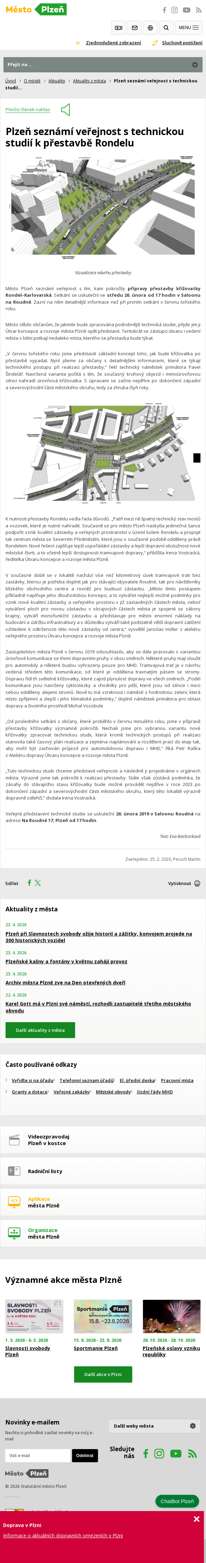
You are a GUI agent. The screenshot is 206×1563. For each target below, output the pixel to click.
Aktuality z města (89, 81)
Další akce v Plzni (103, 1374)
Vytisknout (179, 883)
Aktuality (56, 81)
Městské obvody (113, 1092)
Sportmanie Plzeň (96, 1348)
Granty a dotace (29, 1092)
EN (150, 27)
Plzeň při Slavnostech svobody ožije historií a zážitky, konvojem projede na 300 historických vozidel (99, 937)
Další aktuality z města (40, 1030)
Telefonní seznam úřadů (87, 1080)
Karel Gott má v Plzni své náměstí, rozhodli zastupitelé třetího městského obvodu (98, 1007)
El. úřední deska (137, 1080)
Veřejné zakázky (72, 1092)
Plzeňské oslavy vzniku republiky (171, 1351)
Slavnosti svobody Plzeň (27, 1351)
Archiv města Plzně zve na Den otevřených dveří (65, 982)
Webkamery (118, 28)
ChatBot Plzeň (177, 1501)
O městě (32, 81)
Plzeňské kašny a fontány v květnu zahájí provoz (66, 961)
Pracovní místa (177, 1080)
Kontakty (134, 28)
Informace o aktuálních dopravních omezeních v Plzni (63, 1535)
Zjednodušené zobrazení (113, 42)
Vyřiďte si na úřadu (32, 1080)
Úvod (10, 81)
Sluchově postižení (182, 42)
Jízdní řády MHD (155, 1092)
